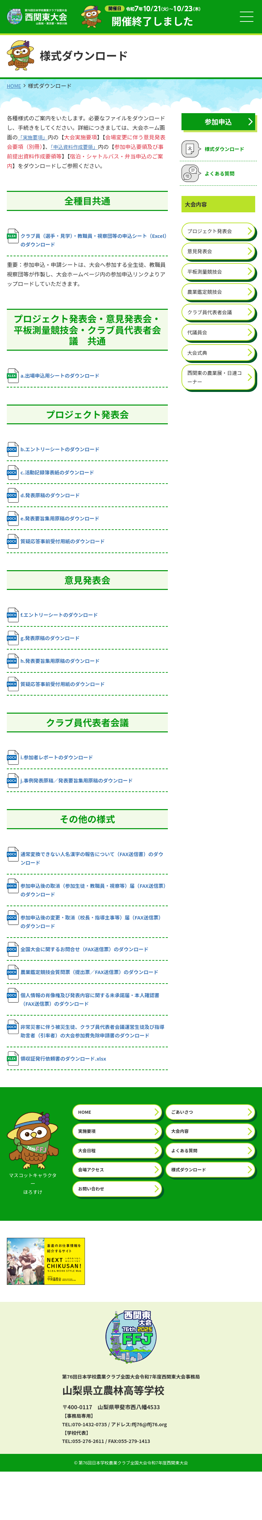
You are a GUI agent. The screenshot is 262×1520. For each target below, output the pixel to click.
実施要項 (87, 1176)
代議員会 (198, 338)
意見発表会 (201, 253)
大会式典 (198, 359)
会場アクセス (92, 1216)
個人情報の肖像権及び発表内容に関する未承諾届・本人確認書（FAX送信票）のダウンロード (85, 1028)
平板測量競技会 (206, 275)
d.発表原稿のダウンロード (46, 500)
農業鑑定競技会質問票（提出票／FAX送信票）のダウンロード (87, 995)
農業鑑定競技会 (206, 296)
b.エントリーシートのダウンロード (57, 453)
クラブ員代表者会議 (212, 317)
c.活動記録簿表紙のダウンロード (54, 477)
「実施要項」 (34, 138)
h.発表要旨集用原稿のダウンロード (57, 671)
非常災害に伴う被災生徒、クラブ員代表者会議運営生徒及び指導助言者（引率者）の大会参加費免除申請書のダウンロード (85, 1067)
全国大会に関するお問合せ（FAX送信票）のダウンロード (84, 968)
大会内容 (180, 1176)
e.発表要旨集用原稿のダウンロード (57, 525)
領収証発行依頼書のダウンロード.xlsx (61, 1102)
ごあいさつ (183, 1157)
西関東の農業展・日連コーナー (214, 385)
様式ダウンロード (190, 1216)
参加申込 (218, 122)
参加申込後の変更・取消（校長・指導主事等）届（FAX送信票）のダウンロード (87, 937)
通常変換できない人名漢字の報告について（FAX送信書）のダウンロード (87, 871)
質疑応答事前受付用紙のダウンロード (60, 549)
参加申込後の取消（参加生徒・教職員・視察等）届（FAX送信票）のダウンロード (87, 904)
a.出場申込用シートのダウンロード (57, 378)
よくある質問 (185, 1197)
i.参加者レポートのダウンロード (54, 769)
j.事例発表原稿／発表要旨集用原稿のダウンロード (76, 793)
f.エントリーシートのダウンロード (56, 623)
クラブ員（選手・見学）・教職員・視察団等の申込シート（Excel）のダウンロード (83, 240)
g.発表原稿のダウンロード (46, 647)
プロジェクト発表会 (212, 232)
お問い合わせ (92, 1236)
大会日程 (87, 1197)
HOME (15, 86)
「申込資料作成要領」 (82, 147)
